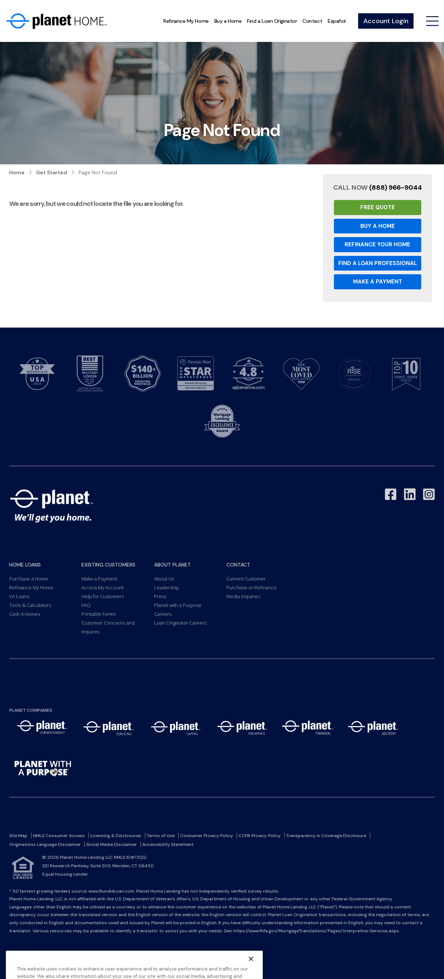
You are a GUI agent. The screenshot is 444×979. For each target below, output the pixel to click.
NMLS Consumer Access (59, 836)
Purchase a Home (28, 578)
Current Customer (246, 578)
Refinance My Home (185, 21)
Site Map (18, 836)
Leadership (166, 587)
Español (337, 21)
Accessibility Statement (167, 844)
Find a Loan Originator (272, 21)
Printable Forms (98, 614)
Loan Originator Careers (180, 622)
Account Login (385, 21)
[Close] (251, 969)
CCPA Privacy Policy (260, 836)
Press (160, 596)
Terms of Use (161, 836)
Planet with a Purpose (177, 605)
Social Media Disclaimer (111, 844)
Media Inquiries (243, 596)
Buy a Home (228, 21)
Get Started (51, 172)
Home (17, 172)
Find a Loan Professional (377, 263)
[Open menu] (432, 21)
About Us (164, 578)
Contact (312, 21)
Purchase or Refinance (251, 587)
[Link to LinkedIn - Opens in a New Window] (410, 494)
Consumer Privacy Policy (206, 836)
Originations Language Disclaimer (45, 844)
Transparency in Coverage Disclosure (326, 836)
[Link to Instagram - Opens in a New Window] (429, 494)
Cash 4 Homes (24, 614)
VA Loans (19, 596)
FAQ (86, 605)
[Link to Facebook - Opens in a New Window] (391, 494)
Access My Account (102, 587)
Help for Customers (102, 596)
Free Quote (377, 207)
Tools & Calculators (30, 605)
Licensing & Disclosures (115, 836)
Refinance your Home (377, 244)
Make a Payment (377, 281)
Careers (162, 614)
